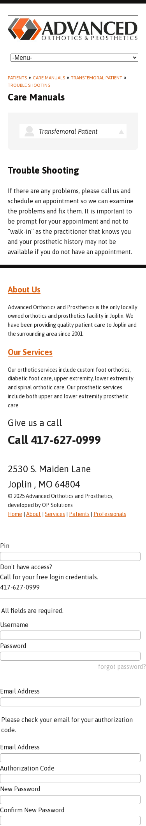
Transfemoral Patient (96, 78)
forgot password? (122, 666)
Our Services (30, 352)
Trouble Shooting (29, 85)
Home (15, 514)
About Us (24, 289)
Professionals (109, 514)
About (33, 514)
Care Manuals (49, 78)
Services (55, 514)
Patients (17, 78)
